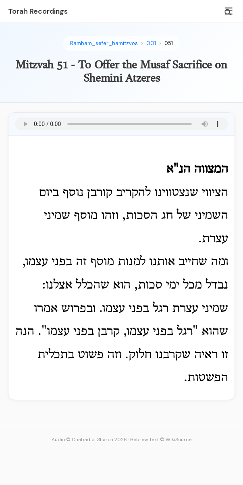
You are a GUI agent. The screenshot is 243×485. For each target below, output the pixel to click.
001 (151, 43)
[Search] (227, 12)
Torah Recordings (38, 11)
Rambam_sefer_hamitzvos (104, 43)
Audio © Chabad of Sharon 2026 (89, 439)
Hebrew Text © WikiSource (160, 439)
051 (168, 43)
